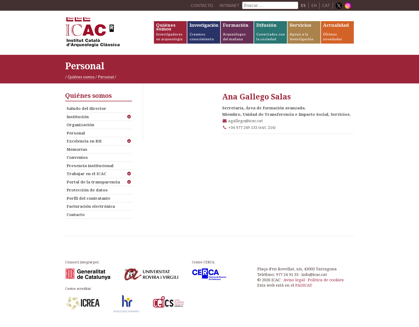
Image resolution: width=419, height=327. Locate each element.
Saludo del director (86, 110)
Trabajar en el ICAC (86, 175)
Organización (80, 126)
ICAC (105, 34)
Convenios (77, 159)
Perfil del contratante (88, 200)
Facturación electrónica (91, 208)
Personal (106, 78)
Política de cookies (326, 281)
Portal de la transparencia (93, 183)
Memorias (77, 151)
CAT (326, 5)
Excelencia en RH (84, 143)
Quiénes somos (81, 78)
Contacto (76, 216)
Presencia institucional (90, 167)
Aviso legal (294, 281)
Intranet (229, 5)
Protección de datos (87, 192)
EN (314, 5)
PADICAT (303, 287)
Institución (78, 118)
